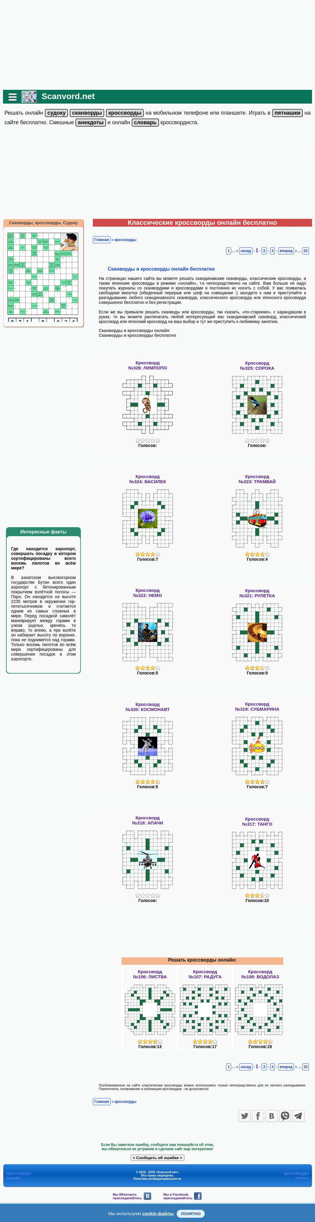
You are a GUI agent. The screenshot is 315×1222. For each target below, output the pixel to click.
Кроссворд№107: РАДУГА (205, 974)
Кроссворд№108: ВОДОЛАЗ (260, 974)
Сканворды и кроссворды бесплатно (137, 335)
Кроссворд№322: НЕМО (147, 593)
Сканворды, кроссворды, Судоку (43, 222)
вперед (286, 251)
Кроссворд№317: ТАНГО (257, 821)
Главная (101, 240)
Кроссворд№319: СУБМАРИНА (257, 706)
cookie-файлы (158, 1213)
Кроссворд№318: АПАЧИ (147, 820)
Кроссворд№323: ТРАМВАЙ (257, 479)
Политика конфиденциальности (157, 1178)
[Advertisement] (157, 45)
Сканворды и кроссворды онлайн (134, 330)
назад (246, 251)
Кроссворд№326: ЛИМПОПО (147, 365)
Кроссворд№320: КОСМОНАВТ (147, 707)
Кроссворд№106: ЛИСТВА (150, 974)
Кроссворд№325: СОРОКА (257, 365)
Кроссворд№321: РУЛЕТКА (257, 593)
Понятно (191, 1214)
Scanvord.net (68, 96)
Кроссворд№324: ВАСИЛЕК (147, 479)
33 (306, 251)
